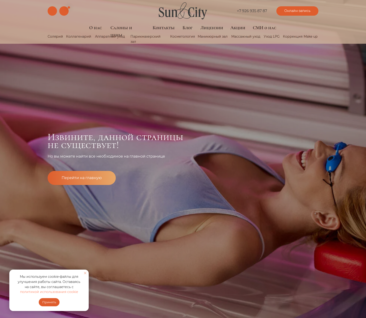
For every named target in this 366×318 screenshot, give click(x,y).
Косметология (182, 36)
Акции (237, 28)
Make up (310, 36)
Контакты (164, 28)
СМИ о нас (264, 28)
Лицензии (212, 28)
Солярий (55, 36)
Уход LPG (272, 36)
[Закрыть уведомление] (85, 273)
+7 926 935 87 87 (252, 11)
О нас (95, 28)
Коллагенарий (78, 36)
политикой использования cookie (49, 292)
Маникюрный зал (213, 36)
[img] (183, 11)
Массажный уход (245, 36)
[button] (297, 11)
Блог (188, 28)
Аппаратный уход (110, 36)
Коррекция (293, 36)
